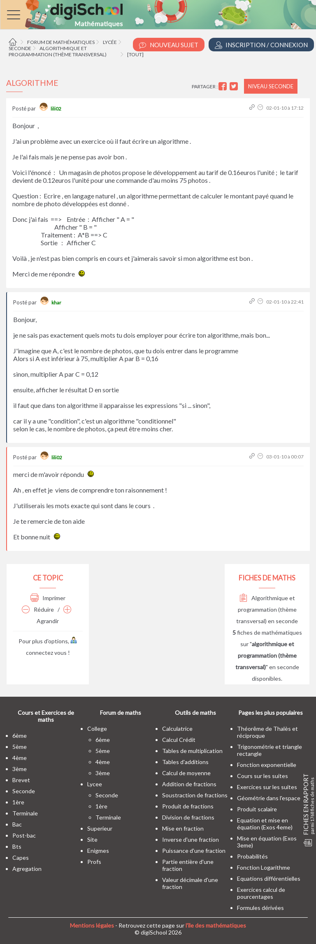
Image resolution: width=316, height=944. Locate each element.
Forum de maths (120, 712)
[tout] (135, 54)
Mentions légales (92, 925)
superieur (99, 828)
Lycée (110, 42)
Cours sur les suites (262, 775)
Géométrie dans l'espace (268, 797)
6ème (19, 735)
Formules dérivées (260, 907)
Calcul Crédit (178, 739)
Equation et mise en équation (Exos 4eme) (265, 824)
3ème (19, 768)
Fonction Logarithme (263, 867)
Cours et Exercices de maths (46, 716)
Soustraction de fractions (195, 795)
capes (20, 857)
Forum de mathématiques (61, 42)
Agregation (27, 868)
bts (16, 846)
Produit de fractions (188, 806)
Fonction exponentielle (266, 764)
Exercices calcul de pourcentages (261, 893)
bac (17, 824)
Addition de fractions (189, 784)
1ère (18, 802)
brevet (21, 779)
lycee (94, 784)
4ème (19, 757)
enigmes (98, 850)
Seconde (20, 48)
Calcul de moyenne (186, 772)
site (92, 839)
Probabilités (252, 856)
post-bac (24, 835)
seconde (23, 790)
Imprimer (47, 597)
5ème (19, 746)
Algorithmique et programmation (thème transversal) (58, 51)
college (97, 728)
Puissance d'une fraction (193, 850)
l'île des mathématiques (216, 925)
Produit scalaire (257, 809)
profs (94, 861)
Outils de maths (195, 712)
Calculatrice (177, 728)
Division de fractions (188, 817)
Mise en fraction (183, 828)
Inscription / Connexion (261, 45)
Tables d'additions (185, 761)
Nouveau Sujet (168, 45)
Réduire (38, 609)
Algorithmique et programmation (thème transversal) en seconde (267, 609)
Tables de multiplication (192, 750)
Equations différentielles (268, 878)
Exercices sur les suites (267, 786)
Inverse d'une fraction (190, 839)
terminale (25, 813)
